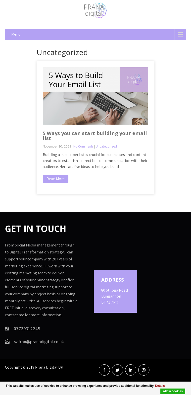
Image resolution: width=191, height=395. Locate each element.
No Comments (83, 146)
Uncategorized (106, 146)
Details (160, 386)
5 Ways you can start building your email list (95, 136)
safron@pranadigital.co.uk (39, 341)
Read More (56, 178)
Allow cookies (173, 391)
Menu (15, 34)
